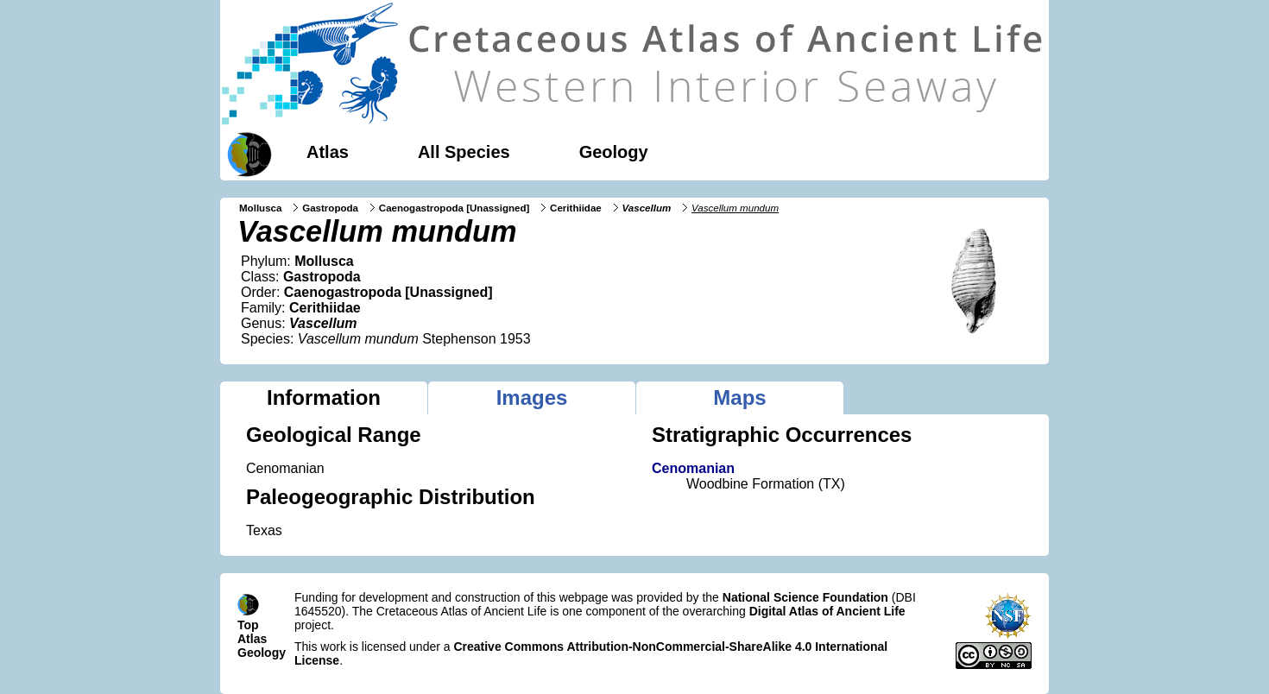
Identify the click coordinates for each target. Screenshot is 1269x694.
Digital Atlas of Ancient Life (827, 611)
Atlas (327, 151)
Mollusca (260, 208)
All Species (464, 151)
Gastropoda (330, 208)
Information (324, 397)
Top (248, 625)
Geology (613, 151)
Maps (739, 397)
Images (532, 397)
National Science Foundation (805, 597)
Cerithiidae (576, 208)
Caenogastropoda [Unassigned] (454, 208)
